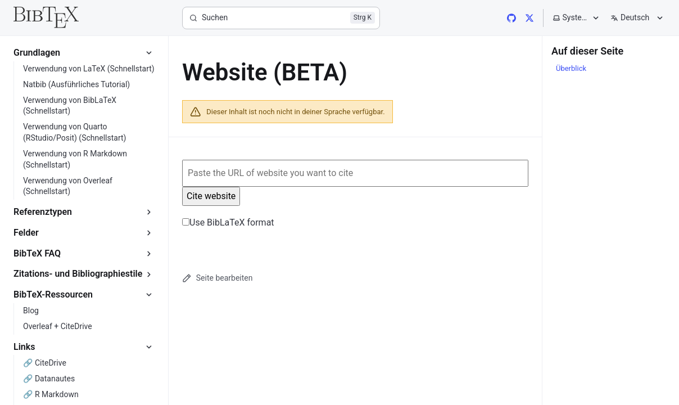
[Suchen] (281, 18)
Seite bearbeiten (217, 278)
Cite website (211, 196)
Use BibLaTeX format (228, 222)
